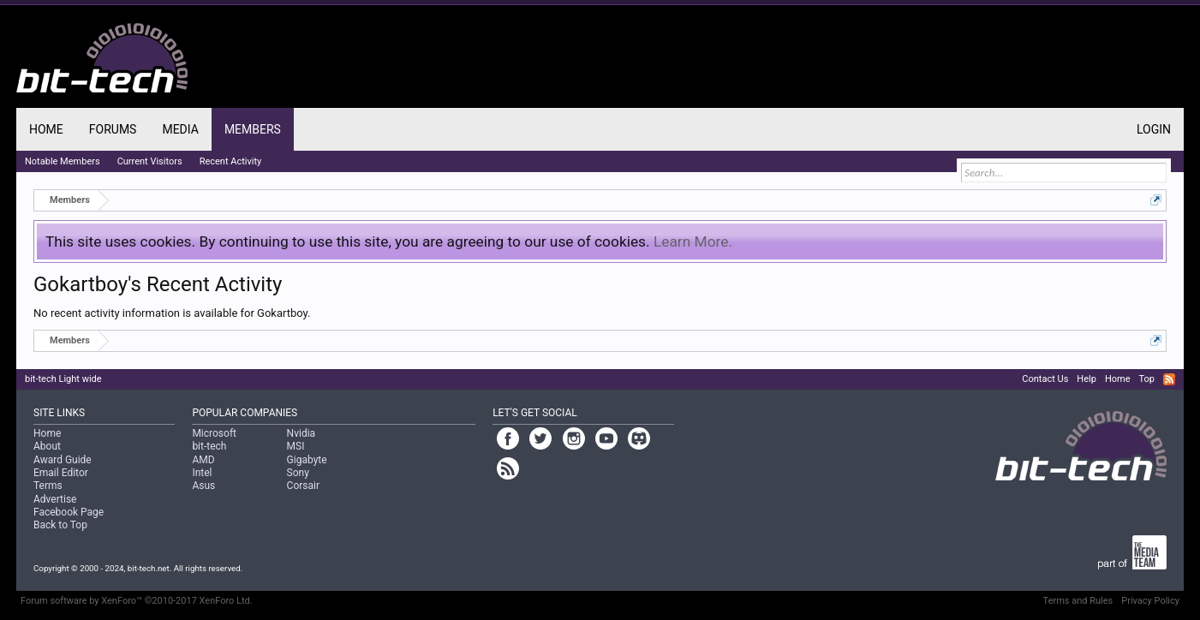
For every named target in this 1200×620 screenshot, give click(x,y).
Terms (48, 486)
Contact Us (1045, 379)
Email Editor (60, 473)
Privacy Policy (1150, 600)
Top (1147, 379)
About (47, 446)
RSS (1169, 379)
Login (1154, 129)
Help (1086, 379)
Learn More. (693, 241)
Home (46, 129)
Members (252, 129)
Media (180, 129)
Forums (113, 129)
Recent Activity (231, 161)
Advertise (54, 499)
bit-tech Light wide (63, 379)
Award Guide (62, 460)
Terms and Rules (1078, 600)
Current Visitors (149, 161)
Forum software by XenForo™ (137, 600)
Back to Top (60, 525)
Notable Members (62, 161)
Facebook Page (68, 512)
